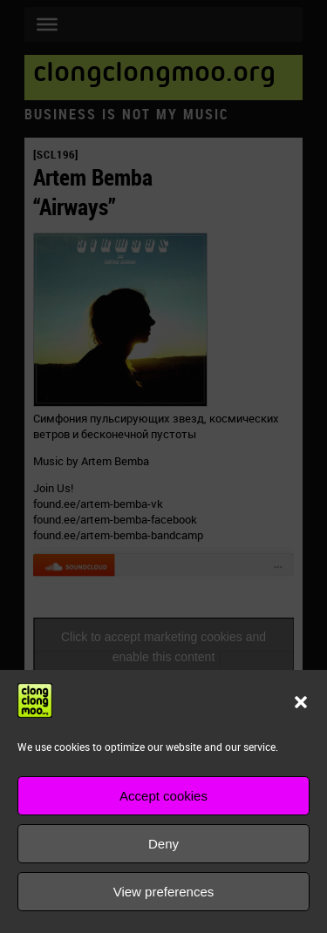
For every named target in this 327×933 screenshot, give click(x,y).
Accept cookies (163, 795)
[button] (301, 702)
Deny (163, 843)
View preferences (164, 891)
